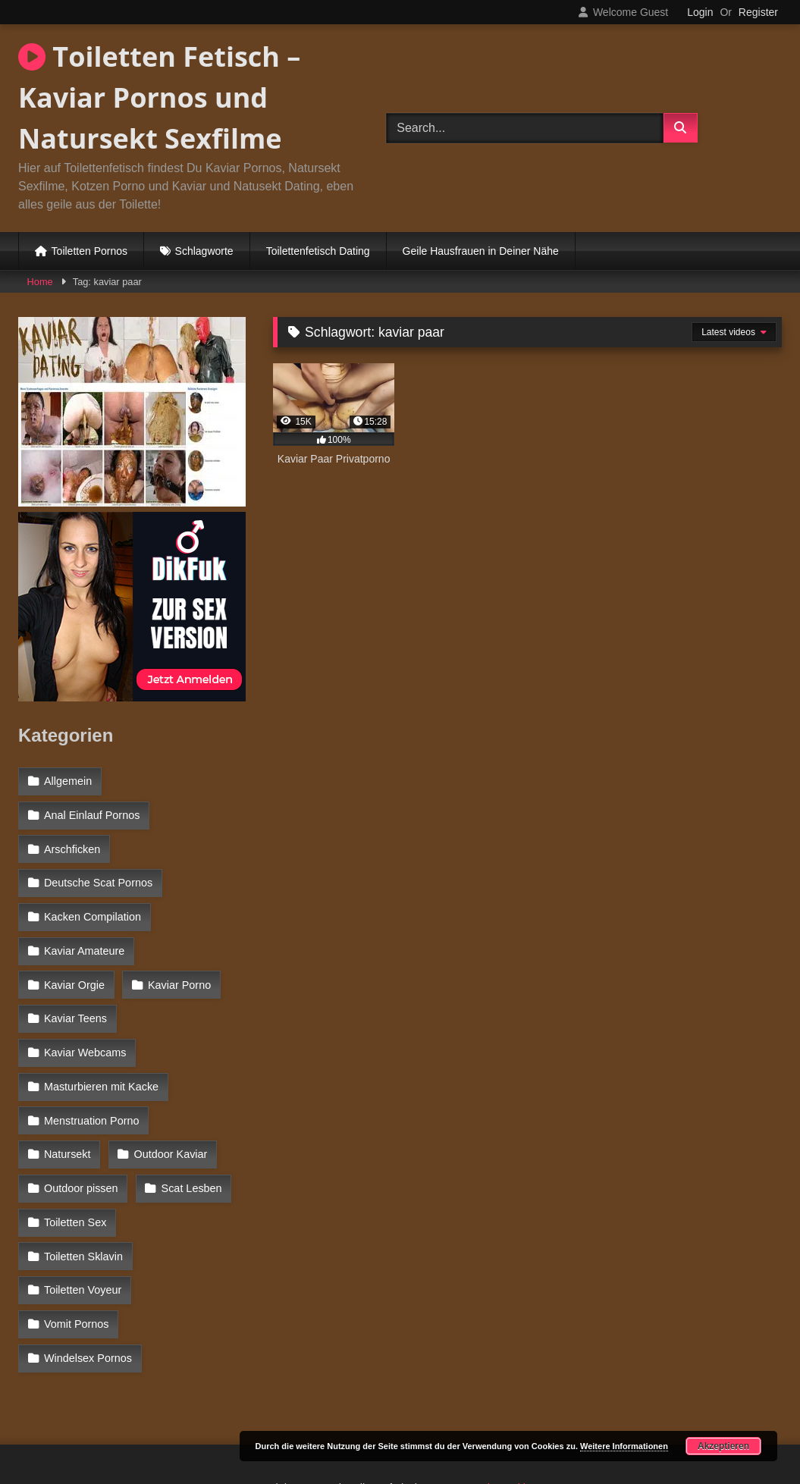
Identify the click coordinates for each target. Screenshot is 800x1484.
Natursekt (205, 1076)
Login (700, 12)
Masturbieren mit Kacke (101, 1043)
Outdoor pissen (81, 1142)
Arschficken (72, 846)
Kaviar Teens (180, 977)
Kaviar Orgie (197, 945)
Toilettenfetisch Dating (318, 251)
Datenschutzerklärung (500, 1402)
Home (40, 281)
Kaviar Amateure (84, 945)
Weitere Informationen (624, 1446)
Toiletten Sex (75, 1175)
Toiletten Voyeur (82, 1208)
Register (758, 12)
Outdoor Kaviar (81, 1109)
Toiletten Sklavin (188, 1175)
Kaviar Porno (75, 977)
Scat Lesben (191, 1142)
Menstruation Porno (92, 1076)
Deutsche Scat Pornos (98, 880)
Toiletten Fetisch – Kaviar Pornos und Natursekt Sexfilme (159, 97)
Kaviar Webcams (85, 1011)
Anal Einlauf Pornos (92, 814)
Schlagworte (204, 251)
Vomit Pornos (76, 1241)
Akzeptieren (723, 1446)
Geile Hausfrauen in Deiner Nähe (481, 251)
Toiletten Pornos (89, 251)
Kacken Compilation (92, 912)
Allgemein (68, 781)
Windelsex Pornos (88, 1273)
